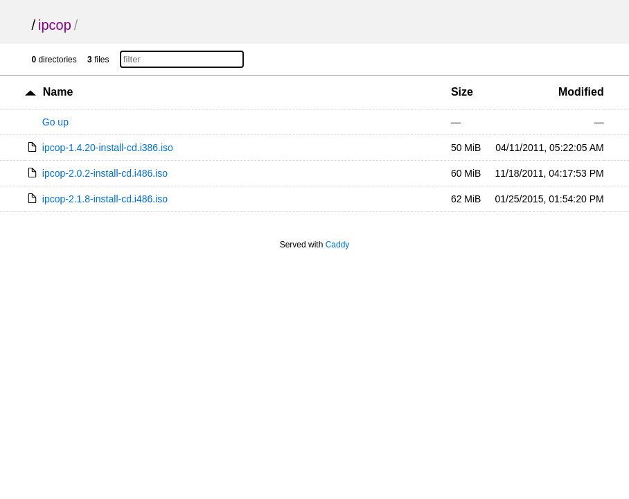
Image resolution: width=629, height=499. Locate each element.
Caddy (338, 245)
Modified (581, 92)
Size (462, 92)
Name (58, 92)
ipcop (54, 25)
